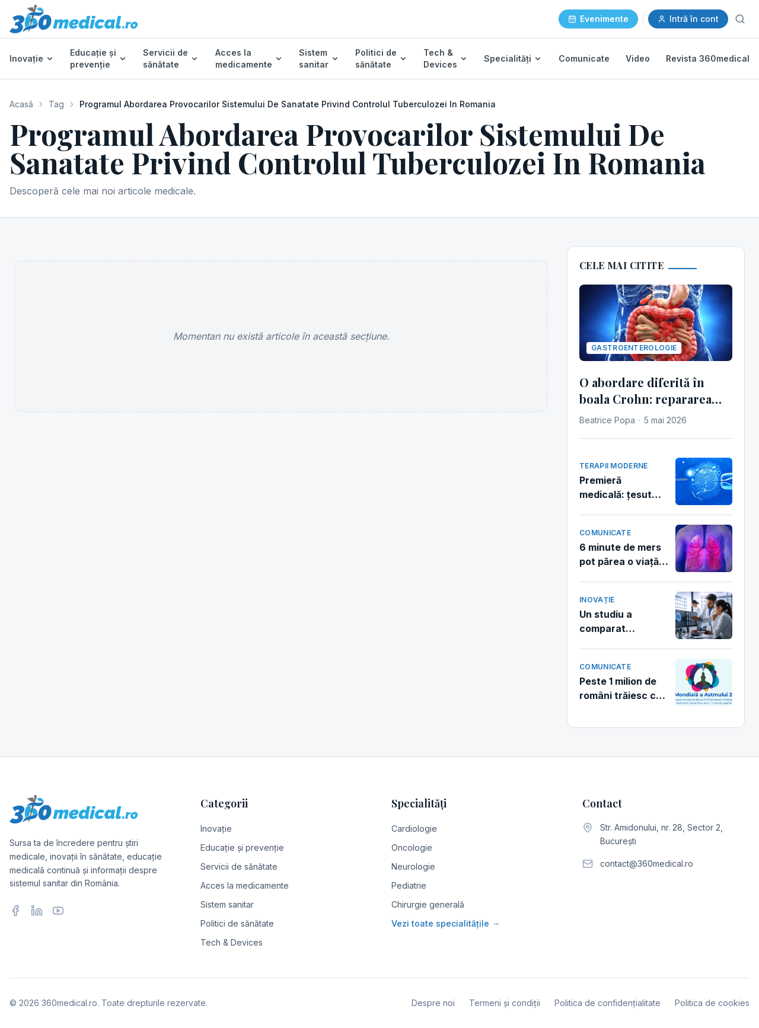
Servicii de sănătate (165, 58)
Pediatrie (408, 885)
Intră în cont (688, 19)
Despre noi (433, 1003)
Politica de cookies (712, 1003)
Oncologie (411, 847)
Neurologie (413, 866)
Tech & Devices (440, 58)
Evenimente (598, 19)
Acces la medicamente (243, 58)
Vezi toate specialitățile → (445, 923)
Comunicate (584, 58)
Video (638, 58)
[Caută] (740, 18)
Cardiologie (414, 828)
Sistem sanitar (314, 58)
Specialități (507, 58)
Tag (56, 104)
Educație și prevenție (93, 58)
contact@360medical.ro (646, 863)
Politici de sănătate (376, 58)
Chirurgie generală (427, 904)
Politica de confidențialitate (607, 1003)
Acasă (21, 104)
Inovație (26, 58)
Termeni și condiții (504, 1003)
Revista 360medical (708, 58)
